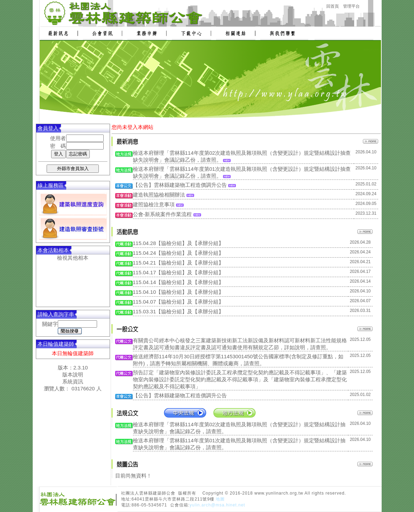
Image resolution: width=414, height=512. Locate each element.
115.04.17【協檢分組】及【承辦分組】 (178, 272)
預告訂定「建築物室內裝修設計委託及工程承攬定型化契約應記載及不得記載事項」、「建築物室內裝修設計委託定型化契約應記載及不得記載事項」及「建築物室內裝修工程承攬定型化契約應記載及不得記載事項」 (240, 379)
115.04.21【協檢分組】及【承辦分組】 (178, 263)
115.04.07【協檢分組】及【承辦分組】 (178, 302)
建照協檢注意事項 (154, 204)
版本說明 (72, 374)
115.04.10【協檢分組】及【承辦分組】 (178, 292)
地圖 (220, 499)
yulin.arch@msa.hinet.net (217, 505)
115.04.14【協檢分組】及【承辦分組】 (178, 282)
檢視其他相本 (72, 258)
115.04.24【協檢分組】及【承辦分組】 (178, 253)
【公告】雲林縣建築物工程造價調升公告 (180, 185)
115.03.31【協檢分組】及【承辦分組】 (178, 311)
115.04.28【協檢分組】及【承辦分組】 (178, 243)
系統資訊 (72, 381)
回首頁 (332, 6)
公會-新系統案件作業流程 (162, 214)
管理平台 (351, 6)
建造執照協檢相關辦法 (159, 195)
